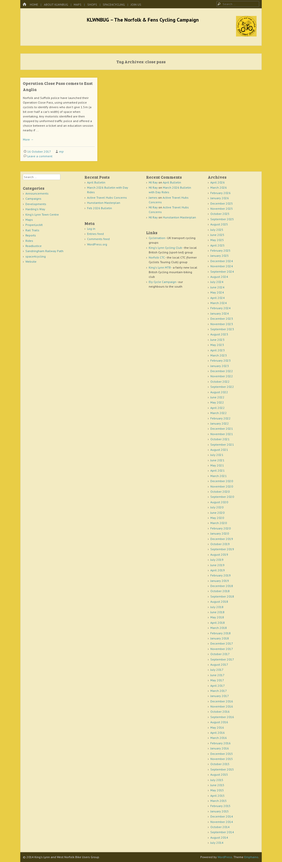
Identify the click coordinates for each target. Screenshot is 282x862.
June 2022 (217, 397)
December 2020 (221, 481)
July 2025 (216, 230)
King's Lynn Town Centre (42, 214)
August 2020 (219, 502)
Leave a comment (39, 156)
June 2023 (217, 340)
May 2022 (217, 402)
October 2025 (220, 214)
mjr (61, 151)
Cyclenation (157, 238)
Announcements (37, 193)
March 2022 (218, 413)
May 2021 (217, 465)
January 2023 (219, 366)
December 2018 (221, 586)
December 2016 (221, 701)
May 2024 (217, 292)
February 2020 (220, 528)
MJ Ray (153, 182)
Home (34, 4)
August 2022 (219, 392)
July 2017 (216, 670)
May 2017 (217, 680)
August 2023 (219, 334)
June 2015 (217, 785)
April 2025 (217, 245)
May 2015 (217, 790)
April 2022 (217, 408)
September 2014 (222, 832)
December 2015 (221, 754)
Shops (92, 4)
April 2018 (217, 623)
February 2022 (220, 418)
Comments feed (98, 239)
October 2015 (220, 764)
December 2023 (221, 318)
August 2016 (219, 722)
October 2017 (220, 654)
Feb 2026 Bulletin (99, 208)
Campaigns (33, 198)
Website (30, 261)
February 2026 (220, 193)
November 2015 (221, 759)
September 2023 (222, 329)
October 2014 (220, 827)
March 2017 (218, 691)
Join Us (136, 4)
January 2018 (219, 638)
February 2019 (220, 575)
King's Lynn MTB (160, 267)
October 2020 (220, 491)
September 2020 (222, 497)
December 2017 (221, 643)
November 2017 (221, 649)
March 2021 (218, 476)
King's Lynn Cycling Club (165, 248)
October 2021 (220, 439)
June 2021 (217, 460)
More (28, 139)
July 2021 (216, 455)
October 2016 (220, 711)
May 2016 (217, 727)
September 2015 (222, 769)
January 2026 (219, 198)
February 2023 (220, 360)
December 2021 (221, 428)
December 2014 (221, 816)
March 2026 (218, 187)
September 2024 (222, 271)
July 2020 (216, 507)
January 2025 (219, 256)
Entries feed (95, 234)
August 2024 (219, 277)
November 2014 (221, 822)
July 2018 (216, 607)
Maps (77, 4)
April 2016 (217, 733)
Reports (30, 235)
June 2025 (217, 235)
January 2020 (219, 533)
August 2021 (219, 450)
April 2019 (217, 570)
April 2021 (217, 470)
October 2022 (220, 381)
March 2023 (218, 355)
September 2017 (222, 659)
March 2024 (218, 303)
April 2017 (217, 685)
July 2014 (216, 843)
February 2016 (220, 743)
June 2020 (217, 513)
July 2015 (216, 780)
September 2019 (222, 549)
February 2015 (220, 806)
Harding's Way (35, 209)
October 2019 (220, 544)
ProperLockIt (34, 225)
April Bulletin (96, 182)
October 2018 (220, 591)
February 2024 (220, 308)
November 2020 (221, 486)
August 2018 (219, 601)
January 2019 (219, 581)
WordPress (225, 857)
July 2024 (216, 282)
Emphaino (251, 857)
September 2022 (222, 387)
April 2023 (217, 350)
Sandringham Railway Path (44, 251)
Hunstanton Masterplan (103, 203)
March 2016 (218, 738)
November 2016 (221, 706)
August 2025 (219, 224)
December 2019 (221, 539)
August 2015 (219, 774)
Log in (91, 229)
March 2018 (218, 628)
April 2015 (217, 795)
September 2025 (222, 219)
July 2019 (216, 560)
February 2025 (220, 250)
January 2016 (219, 748)
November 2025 (221, 208)
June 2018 (217, 612)
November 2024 (221, 266)
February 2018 (220, 633)
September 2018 (222, 596)
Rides (29, 241)
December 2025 (221, 203)
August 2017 (219, 664)
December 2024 (221, 261)
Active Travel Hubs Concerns (107, 197)
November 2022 (221, 376)
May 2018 (217, 617)
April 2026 (217, 182)
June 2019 (217, 565)
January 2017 (219, 696)
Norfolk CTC (157, 257)
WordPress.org (97, 244)
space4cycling (114, 4)
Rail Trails (32, 230)
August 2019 (219, 554)
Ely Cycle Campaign (162, 282)
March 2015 (218, 801)
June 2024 (217, 287)
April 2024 (217, 298)
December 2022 (221, 371)
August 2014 (219, 837)
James (153, 197)
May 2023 (217, 345)
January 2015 (219, 811)
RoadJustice (33, 246)
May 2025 (217, 240)
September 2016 (222, 717)
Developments (35, 204)
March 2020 (218, 523)
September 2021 (222, 444)
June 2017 (217, 675)
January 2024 (219, 313)
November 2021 (221, 434)
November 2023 (221, 324)
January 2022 (219, 423)
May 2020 (217, 518)
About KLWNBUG (56, 4)
